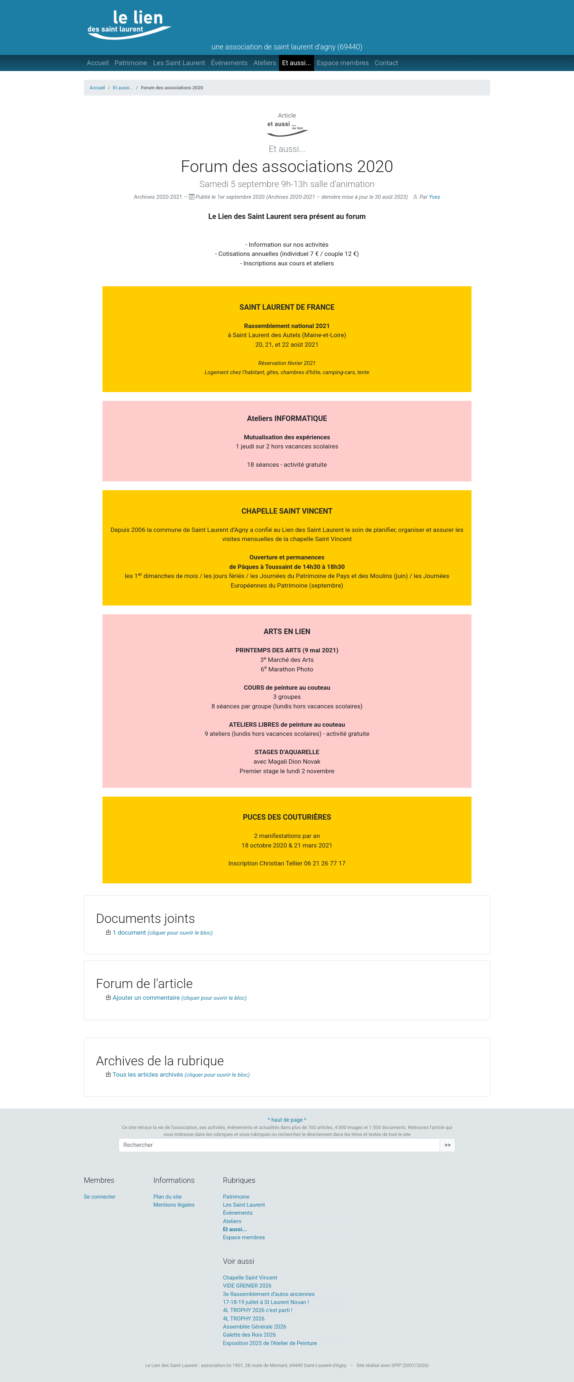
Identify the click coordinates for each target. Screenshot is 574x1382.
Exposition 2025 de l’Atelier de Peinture (270, 1343)
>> (447, 1144)
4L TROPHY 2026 (244, 1318)
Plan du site (167, 1196)
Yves (434, 197)
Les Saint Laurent (179, 63)
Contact (386, 63)
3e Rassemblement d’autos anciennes (269, 1294)
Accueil (98, 63)
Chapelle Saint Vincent (250, 1277)
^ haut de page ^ (287, 1120)
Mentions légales (174, 1205)
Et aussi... (296, 63)
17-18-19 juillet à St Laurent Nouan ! (266, 1302)
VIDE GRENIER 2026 (247, 1285)
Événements (229, 63)
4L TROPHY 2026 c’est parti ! (257, 1310)
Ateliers (264, 63)
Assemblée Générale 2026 (254, 1326)
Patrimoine (131, 63)
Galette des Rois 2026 (249, 1334)
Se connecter (100, 1196)
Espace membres (343, 63)
